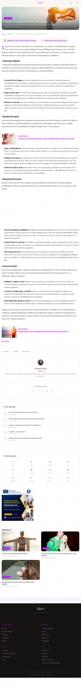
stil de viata (25, 351)
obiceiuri (6, 351)
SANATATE (45, 638)
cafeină (47, 301)
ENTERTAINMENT (8, 632)
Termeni (49, 675)
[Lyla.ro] (40, 2)
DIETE (44, 632)
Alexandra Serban (40, 368)
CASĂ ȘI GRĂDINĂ (48, 628)
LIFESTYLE (10, 34)
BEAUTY (4, 628)
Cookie (43, 675)
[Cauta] (71, 3)
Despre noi (45, 650)
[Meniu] (77, 3)
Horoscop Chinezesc (8, 653)
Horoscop (5, 650)
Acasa (3, 34)
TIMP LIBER (5, 638)
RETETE (4, 641)
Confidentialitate (34, 675)
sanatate (15, 351)
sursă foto (5, 341)
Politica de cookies (48, 660)
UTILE (4, 660)
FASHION (4, 635)
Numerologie (6, 657)
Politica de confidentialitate (51, 663)
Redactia (45, 657)
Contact (44, 653)
